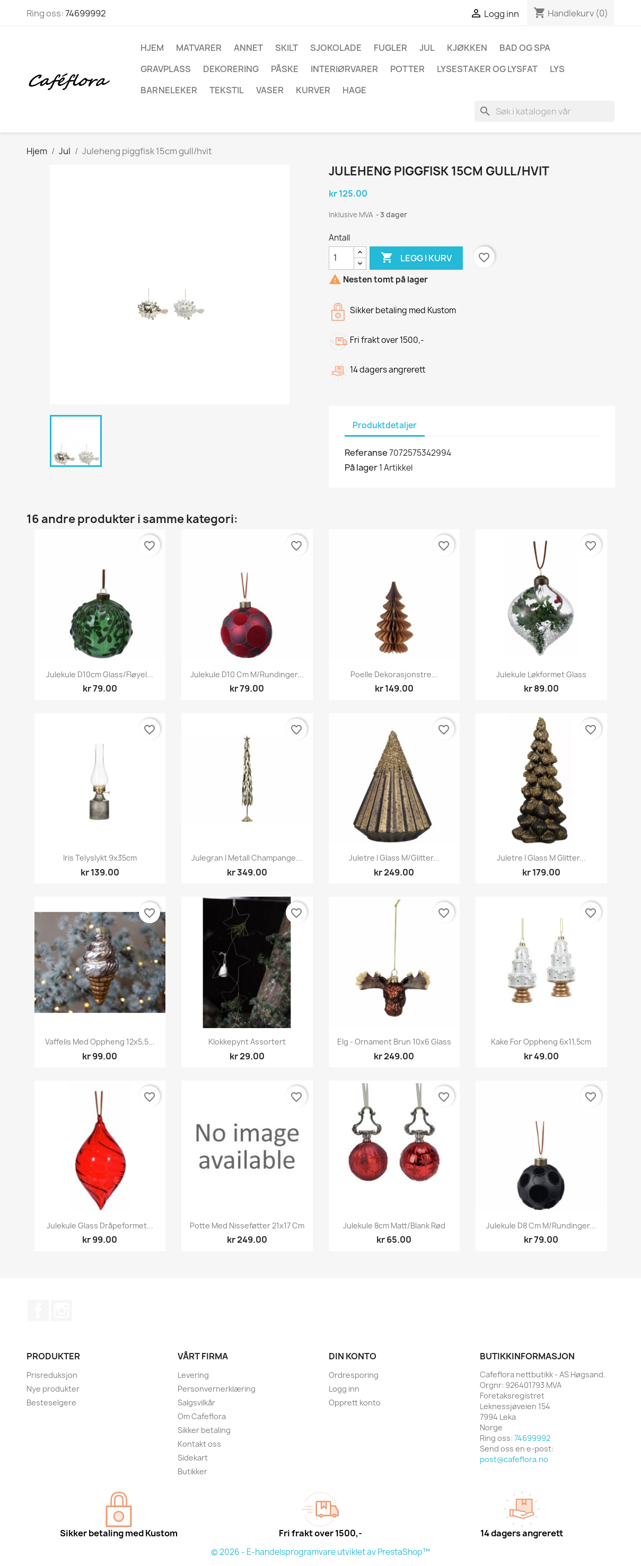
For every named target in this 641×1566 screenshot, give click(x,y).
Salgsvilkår (196, 1402)
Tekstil (226, 90)
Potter (407, 69)
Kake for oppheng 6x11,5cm (541, 1042)
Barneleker (169, 90)
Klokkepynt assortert (247, 1042)
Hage (354, 90)
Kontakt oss (199, 1444)
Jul (427, 48)
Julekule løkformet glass (541, 674)
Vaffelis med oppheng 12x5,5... (100, 1042)
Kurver (313, 90)
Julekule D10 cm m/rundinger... (247, 674)
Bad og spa (524, 48)
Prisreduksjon (52, 1375)
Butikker (192, 1471)
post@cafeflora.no (514, 1459)
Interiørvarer (344, 69)
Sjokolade (336, 48)
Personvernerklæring (217, 1389)
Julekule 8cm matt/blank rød (394, 1225)
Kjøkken (467, 48)
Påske (284, 69)
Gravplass (166, 69)
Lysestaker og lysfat (487, 69)
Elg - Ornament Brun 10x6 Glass (394, 1042)
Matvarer (199, 48)
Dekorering (231, 69)
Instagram (61, 1310)
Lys (557, 69)
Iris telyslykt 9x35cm (100, 858)
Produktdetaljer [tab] (385, 425)
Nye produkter (53, 1389)
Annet (248, 48)
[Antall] (341, 258)
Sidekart (193, 1458)
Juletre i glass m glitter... (541, 858)
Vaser (270, 90)
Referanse (366, 452)
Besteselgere (51, 1402)
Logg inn (344, 1389)
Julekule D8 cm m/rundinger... (541, 1225)
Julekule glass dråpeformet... (100, 1225)
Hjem (152, 48)
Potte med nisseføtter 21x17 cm (247, 1225)
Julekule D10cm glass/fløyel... (99, 674)
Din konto (352, 1356)
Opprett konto (355, 1402)
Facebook (38, 1310)
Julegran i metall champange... (246, 858)
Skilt (286, 48)
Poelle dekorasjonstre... (394, 674)
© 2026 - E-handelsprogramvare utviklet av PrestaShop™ (320, 1552)
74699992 (85, 13)
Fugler (390, 48)
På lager (361, 467)
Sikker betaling (204, 1430)
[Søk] (544, 111)
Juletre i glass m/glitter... (394, 858)
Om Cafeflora (202, 1416)
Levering (193, 1375)
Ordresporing (354, 1375)
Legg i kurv (416, 258)
